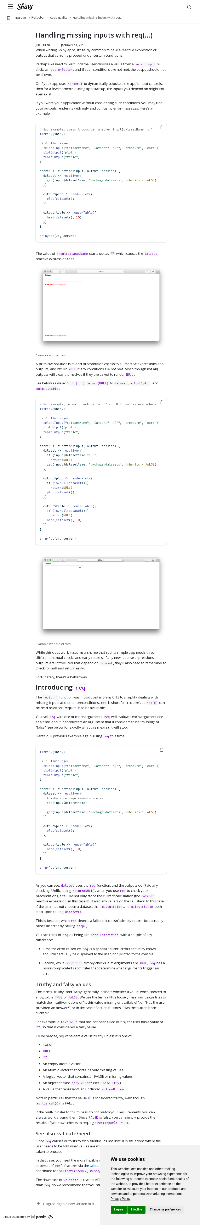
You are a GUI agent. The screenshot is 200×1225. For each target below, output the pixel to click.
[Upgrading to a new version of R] (65, 1203)
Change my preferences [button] (165, 1209)
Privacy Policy (121, 1199)
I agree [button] (118, 1209)
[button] (161, 18)
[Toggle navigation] (10, 6)
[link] (121, 1199)
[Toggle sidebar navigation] (8, 18)
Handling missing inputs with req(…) (98, 18)
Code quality (58, 18)
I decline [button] (136, 1209)
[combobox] (189, 6)
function (58, 697)
